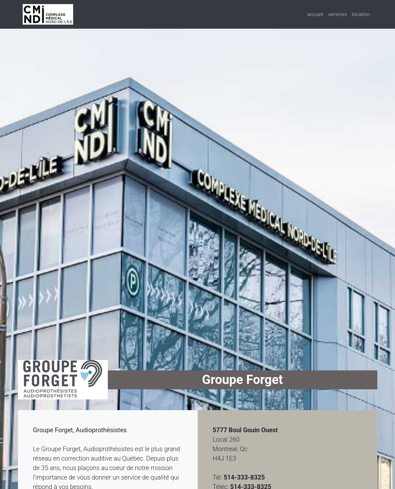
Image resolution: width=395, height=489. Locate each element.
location (361, 14)
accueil (316, 13)
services (337, 14)
